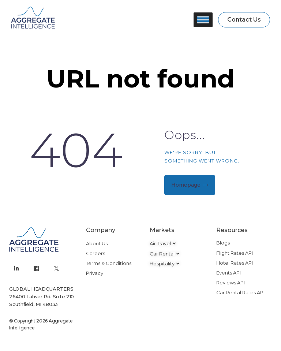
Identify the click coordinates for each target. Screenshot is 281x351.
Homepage (186, 185)
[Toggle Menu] (203, 19)
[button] (244, 19)
